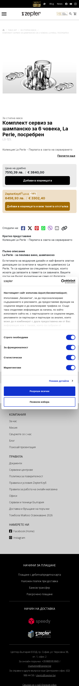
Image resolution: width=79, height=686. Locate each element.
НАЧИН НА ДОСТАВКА (39, 609)
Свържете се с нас (20, 434)
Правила (16, 456)
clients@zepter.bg (46, 675)
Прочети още (66, 155)
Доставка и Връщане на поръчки (29, 509)
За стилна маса (28, 30)
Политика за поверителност (26, 476)
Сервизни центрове (21, 470)
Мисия (13, 427)
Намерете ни (19, 524)
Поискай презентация (22, 447)
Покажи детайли (59, 381)
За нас (13, 421)
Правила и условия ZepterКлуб (27, 483)
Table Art (13, 30)
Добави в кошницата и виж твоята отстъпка (37, 206)
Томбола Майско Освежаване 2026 (31, 515)
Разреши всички (39, 391)
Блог (12, 440)
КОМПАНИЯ (17, 414)
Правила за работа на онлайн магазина (33, 489)
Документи (15, 463)
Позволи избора (39, 401)
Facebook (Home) (23, 531)
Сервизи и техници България (26, 502)
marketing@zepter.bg (39, 665)
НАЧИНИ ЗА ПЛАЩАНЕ (39, 565)
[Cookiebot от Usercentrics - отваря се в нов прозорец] (61, 281)
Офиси (13, 496)
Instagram (19, 537)
